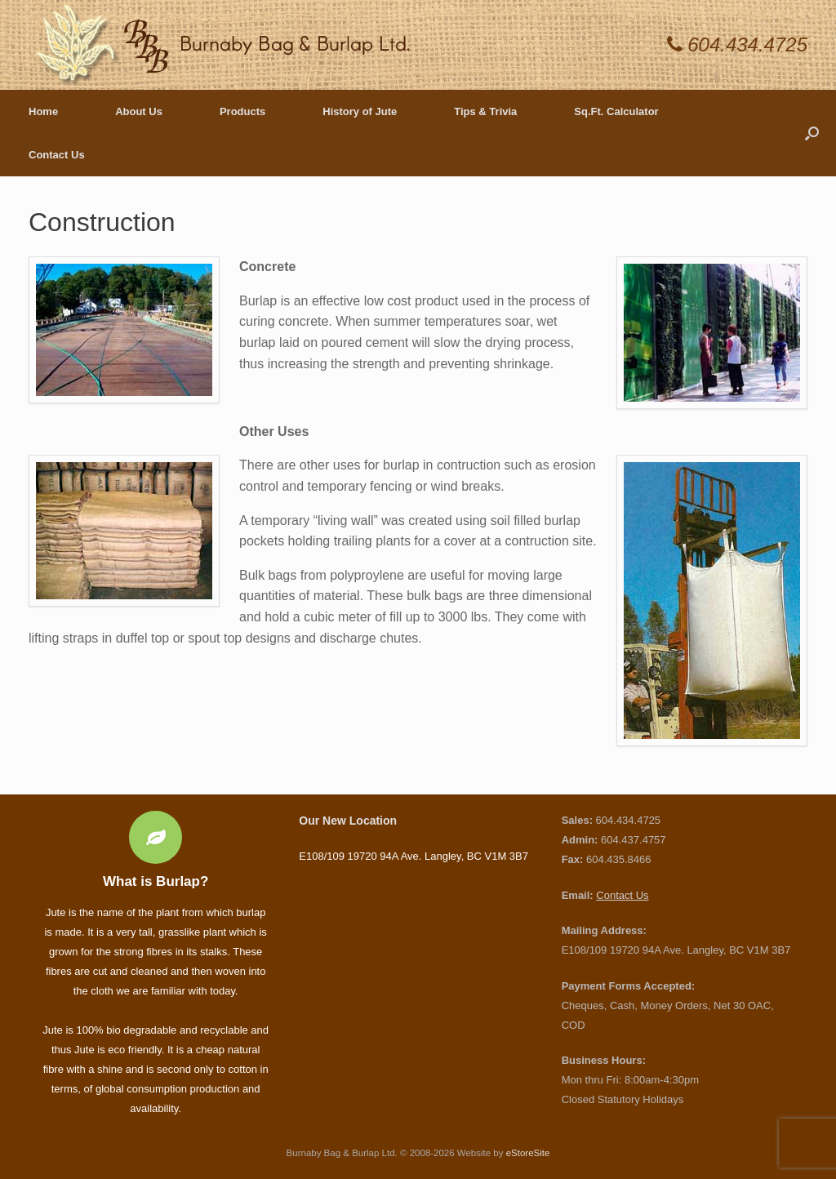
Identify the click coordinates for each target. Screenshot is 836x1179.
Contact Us (57, 155)
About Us (138, 111)
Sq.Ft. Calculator (616, 111)
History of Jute (359, 111)
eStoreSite (528, 1153)
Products (242, 111)
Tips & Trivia (485, 111)
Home (43, 111)
